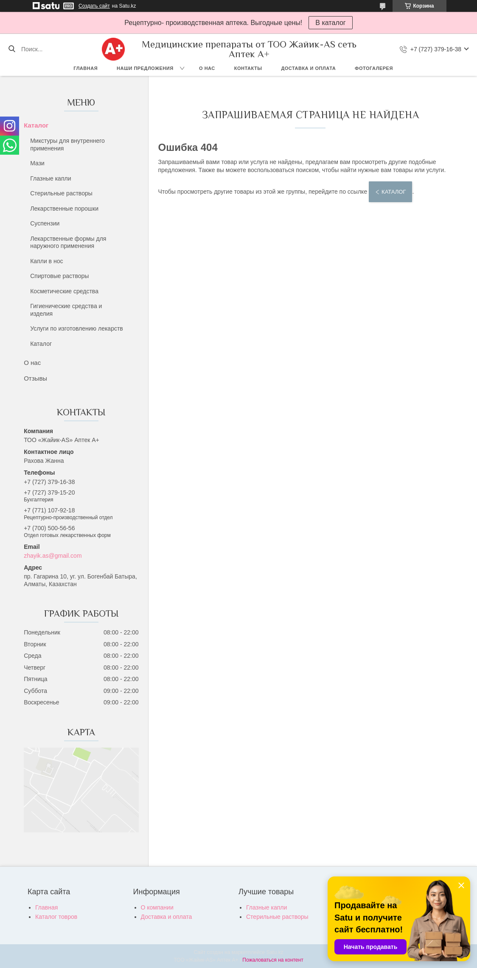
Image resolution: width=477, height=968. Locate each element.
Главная (85, 68)
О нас (207, 68)
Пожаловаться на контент (272, 960)
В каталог (330, 22)
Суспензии (44, 223)
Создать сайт (94, 6)
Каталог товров (56, 916)
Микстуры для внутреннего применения (67, 144)
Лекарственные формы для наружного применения (68, 242)
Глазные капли (50, 178)
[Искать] (11, 49)
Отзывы (35, 378)
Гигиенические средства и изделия (66, 310)
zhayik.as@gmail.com (52, 555)
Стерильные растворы (61, 193)
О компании (157, 907)
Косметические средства (64, 291)
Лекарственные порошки (64, 208)
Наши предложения (145, 68)
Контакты (248, 68)
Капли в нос (46, 261)
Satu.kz (274, 952)
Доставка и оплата (308, 68)
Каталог (36, 125)
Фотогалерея (374, 68)
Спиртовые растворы (59, 276)
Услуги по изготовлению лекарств (76, 328)
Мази (37, 163)
